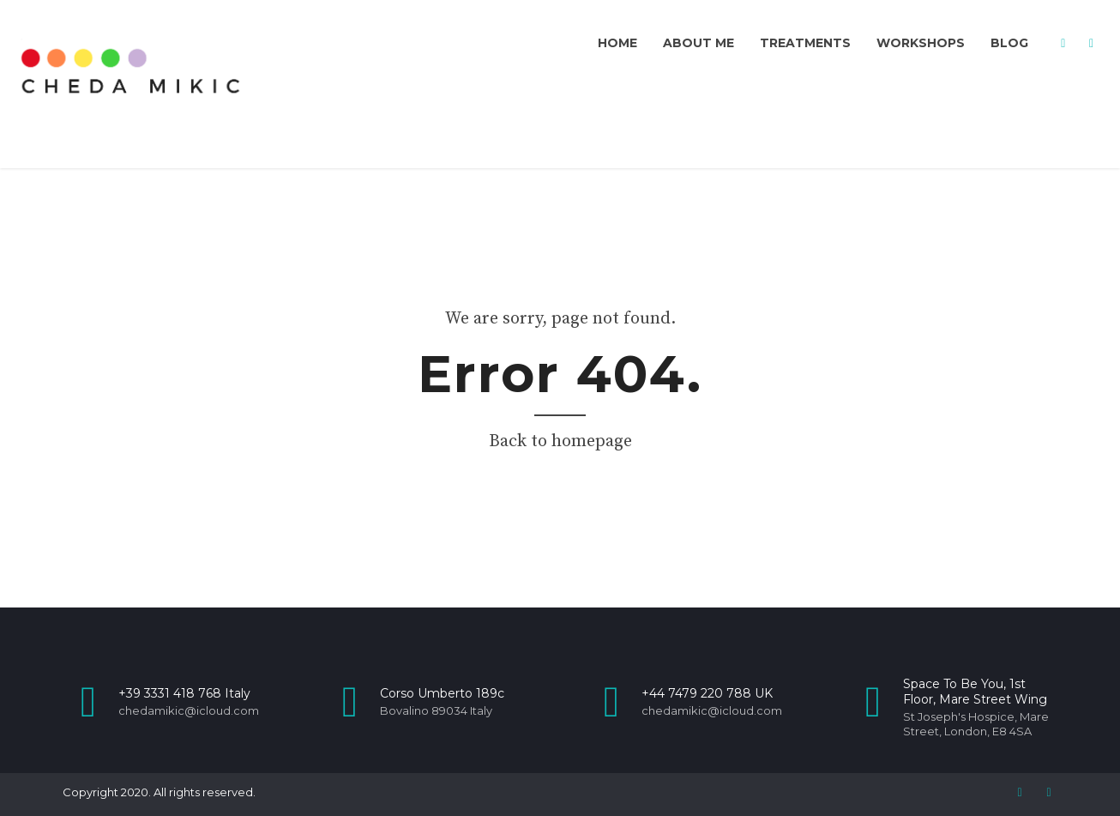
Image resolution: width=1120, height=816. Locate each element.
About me (698, 43)
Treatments (805, 43)
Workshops (920, 43)
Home (617, 43)
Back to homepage (560, 441)
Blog (1009, 43)
